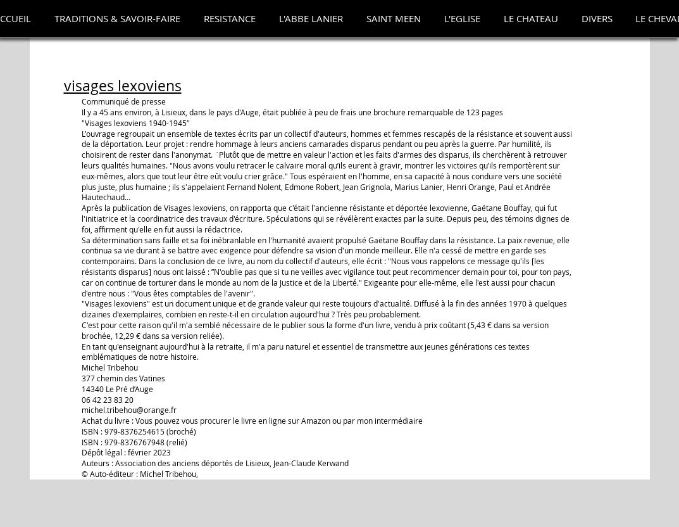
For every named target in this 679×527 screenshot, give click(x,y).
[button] (117, 18)
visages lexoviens (123, 86)
